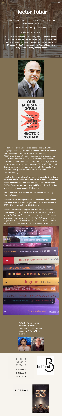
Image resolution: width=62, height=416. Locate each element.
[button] (2, 3)
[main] (31, 29)
